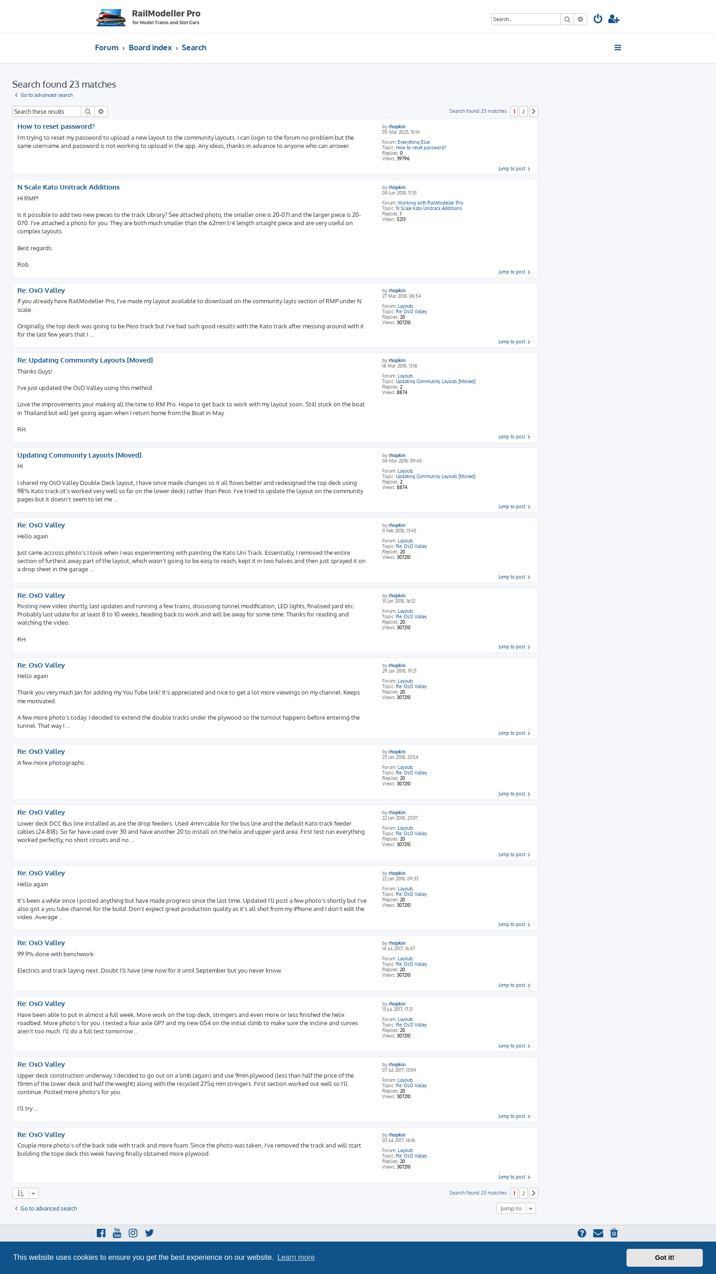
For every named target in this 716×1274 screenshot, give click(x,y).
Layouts (405, 306)
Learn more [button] (296, 1257)
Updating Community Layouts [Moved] (435, 381)
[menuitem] (598, 20)
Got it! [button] (664, 1257)
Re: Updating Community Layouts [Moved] (85, 360)
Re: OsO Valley (411, 311)
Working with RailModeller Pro (430, 202)
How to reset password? (421, 147)
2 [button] (523, 111)
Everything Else (414, 142)
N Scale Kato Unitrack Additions (429, 208)
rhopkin (397, 126)
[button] (533, 111)
